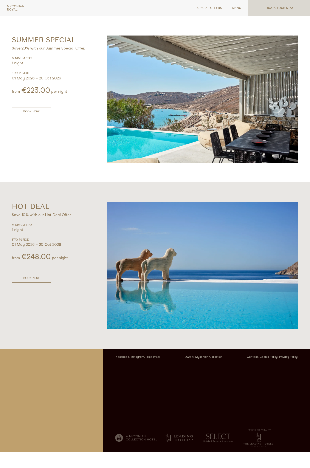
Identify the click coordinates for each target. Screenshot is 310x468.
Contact (252, 372)
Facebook (122, 372)
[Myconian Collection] (136, 453)
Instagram (137, 372)
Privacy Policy (288, 372)
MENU (234, 8)
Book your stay (277, 8)
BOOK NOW (31, 111)
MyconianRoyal (16, 8)
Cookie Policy (268, 372)
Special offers (206, 8)
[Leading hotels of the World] (179, 453)
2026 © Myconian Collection (204, 372)
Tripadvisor (153, 372)
